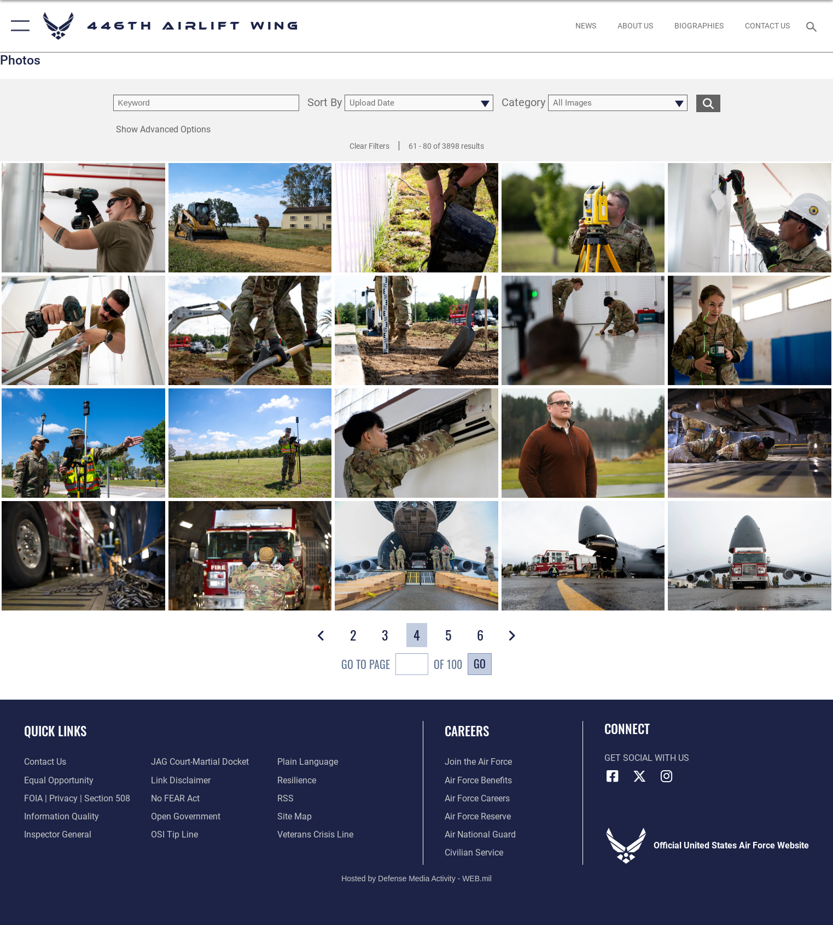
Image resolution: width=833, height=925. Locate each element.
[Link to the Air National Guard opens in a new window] (480, 835)
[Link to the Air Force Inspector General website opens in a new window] (57, 835)
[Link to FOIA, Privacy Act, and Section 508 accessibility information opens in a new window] (77, 799)
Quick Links (55, 730)
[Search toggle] (812, 26)
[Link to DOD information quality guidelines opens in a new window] (61, 817)
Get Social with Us (646, 758)
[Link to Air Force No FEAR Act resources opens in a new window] (175, 799)
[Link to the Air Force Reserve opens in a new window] (478, 817)
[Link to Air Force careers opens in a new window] (477, 799)
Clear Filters (369, 146)
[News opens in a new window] (585, 26)
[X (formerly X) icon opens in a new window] (639, 776)
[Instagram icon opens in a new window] (667, 776)
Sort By (324, 103)
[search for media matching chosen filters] (708, 103)
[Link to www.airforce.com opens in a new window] (478, 762)
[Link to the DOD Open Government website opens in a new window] (185, 817)
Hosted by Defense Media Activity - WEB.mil (416, 878)
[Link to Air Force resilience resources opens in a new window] (296, 781)
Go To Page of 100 (401, 665)
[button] (18, 26)
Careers (467, 730)
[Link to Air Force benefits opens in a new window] (478, 781)
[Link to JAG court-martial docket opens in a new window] (200, 762)
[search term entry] (206, 103)
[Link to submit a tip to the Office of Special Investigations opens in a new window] (174, 835)
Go (480, 663)
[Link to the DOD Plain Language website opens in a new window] (307, 762)
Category (523, 103)
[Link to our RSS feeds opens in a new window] (285, 799)
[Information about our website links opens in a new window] (181, 781)
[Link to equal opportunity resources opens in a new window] (59, 781)
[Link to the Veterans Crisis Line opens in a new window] (315, 835)
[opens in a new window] (635, 26)
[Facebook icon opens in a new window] (612, 776)
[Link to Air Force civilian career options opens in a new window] (474, 853)
